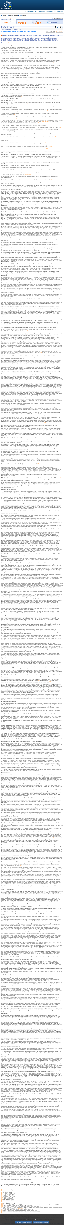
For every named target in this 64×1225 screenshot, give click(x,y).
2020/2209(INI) (9, 18)
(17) (2, 1203)
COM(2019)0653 (20, 1208)
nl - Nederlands (51, 11)
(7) (1, 1194)
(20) (2, 1206)
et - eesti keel (33, 11)
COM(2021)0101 (15, 118)
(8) (1, 1195)
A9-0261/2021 (5, 22)
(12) (2, 1199)
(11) (2, 1198)
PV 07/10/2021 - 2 (37, 23)
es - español (27, 11)
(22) (2, 1209)
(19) (2, 1205)
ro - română (55, 11)
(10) (2, 1197)
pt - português (54, 11)
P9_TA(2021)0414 (53, 22)
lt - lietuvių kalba (46, 11)
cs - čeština (29, 11)
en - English (36, 11)
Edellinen (10, 15)
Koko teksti (24, 15)
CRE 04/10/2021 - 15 (22, 23)
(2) (1, 1190)
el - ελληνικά (35, 11)
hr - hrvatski (41, 11)
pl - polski (52, 11)
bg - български (25, 11)
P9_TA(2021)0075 (13, 1202)
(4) (1, 1191)
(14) (2, 1201)
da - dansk (30, 11)
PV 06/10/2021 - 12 (37, 22)
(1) (1, 1189)
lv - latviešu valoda (44, 11)
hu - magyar (47, 11)
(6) (1, 1193)
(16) (2, 1202)
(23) (2, 1210)
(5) (1, 1192)
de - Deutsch (32, 11)
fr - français (38, 11)
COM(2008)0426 (45, 121)
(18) (2, 1204)
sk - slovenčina (57, 11)
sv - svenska (62, 11)
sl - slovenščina (59, 11)
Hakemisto (4, 15)
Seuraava (16, 15)
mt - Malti (49, 11)
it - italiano (43, 11)
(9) (1, 1196)
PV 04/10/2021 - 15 (22, 22)
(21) (2, 1207)
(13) (2, 1200)
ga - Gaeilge (40, 11)
